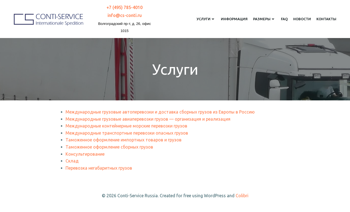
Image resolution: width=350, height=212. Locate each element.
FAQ (284, 19)
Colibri (242, 195)
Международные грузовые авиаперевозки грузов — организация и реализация (148, 119)
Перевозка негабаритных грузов (99, 167)
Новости (302, 19)
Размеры (264, 19)
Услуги (206, 19)
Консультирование (85, 154)
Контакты (326, 19)
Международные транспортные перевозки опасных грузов (127, 132)
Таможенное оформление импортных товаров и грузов (124, 139)
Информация (234, 19)
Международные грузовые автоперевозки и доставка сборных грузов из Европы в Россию (160, 111)
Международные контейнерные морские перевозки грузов (126, 125)
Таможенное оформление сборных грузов (109, 146)
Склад (72, 160)
